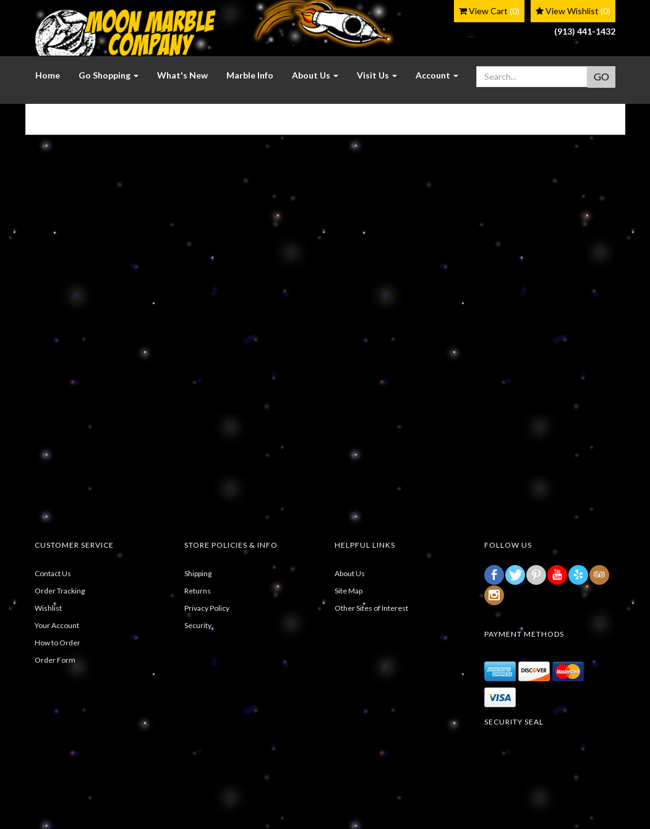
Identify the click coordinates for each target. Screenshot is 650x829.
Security (198, 625)
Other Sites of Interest (371, 608)
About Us (350, 573)
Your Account (57, 625)
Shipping (198, 573)
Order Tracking (60, 590)
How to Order (57, 642)
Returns (197, 590)
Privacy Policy (206, 608)
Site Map (348, 590)
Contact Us (53, 573)
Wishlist (48, 608)
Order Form (55, 660)
